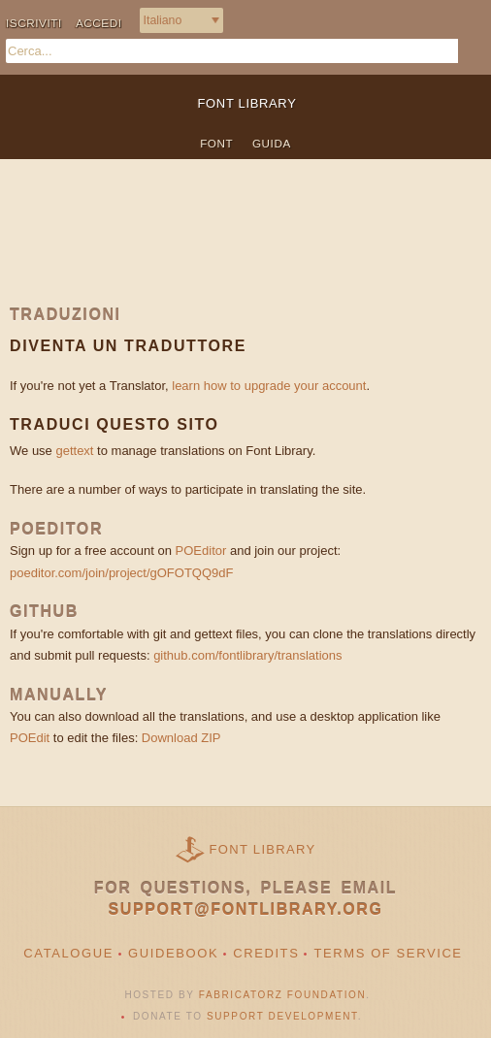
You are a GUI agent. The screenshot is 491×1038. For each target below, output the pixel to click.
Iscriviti (34, 22)
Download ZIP (181, 737)
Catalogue (68, 953)
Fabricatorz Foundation (282, 994)
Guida (271, 143)
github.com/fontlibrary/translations (247, 655)
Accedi (99, 22)
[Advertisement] (245, 246)
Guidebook (173, 953)
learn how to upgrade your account (269, 385)
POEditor (201, 550)
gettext (74, 450)
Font (216, 143)
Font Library (263, 849)
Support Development (282, 1016)
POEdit (29, 737)
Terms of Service (387, 953)
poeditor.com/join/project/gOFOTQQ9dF (121, 573)
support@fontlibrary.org (246, 909)
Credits (266, 953)
